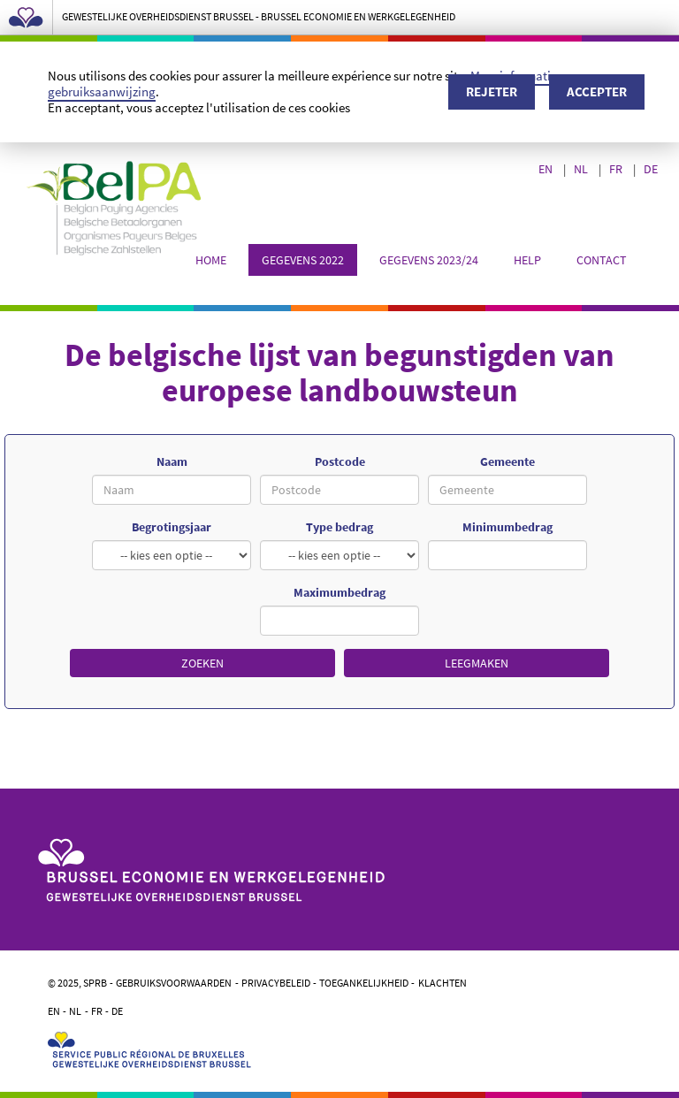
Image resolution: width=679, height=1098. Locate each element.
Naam (171, 461)
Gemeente (507, 461)
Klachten (442, 982)
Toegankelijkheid (363, 982)
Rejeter (491, 91)
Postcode (340, 461)
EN (546, 169)
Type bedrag (339, 527)
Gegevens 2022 (303, 260)
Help (527, 260)
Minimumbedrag (507, 527)
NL (582, 169)
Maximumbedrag (339, 592)
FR (617, 169)
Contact (601, 260)
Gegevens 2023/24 (428, 260)
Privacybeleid (275, 982)
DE (652, 169)
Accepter (597, 91)
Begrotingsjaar (171, 527)
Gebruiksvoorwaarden (174, 982)
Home (210, 260)
